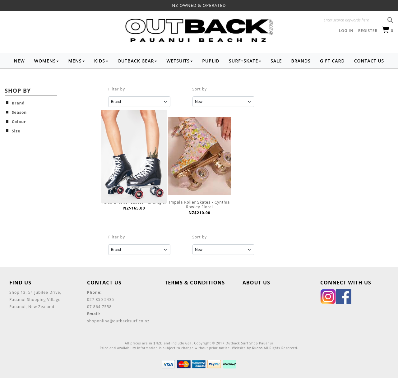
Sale (276, 61)
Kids (101, 61)
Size (16, 131)
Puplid (211, 61)
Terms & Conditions (195, 282)
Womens (46, 61)
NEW (19, 61)
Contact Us (369, 61)
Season (19, 112)
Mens (76, 61)
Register (367, 30)
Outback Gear (137, 61)
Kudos (257, 348)
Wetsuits (179, 61)
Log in (346, 30)
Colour (19, 121)
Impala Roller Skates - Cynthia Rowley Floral (199, 205)
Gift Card (332, 61)
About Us (256, 282)
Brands (301, 61)
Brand (18, 103)
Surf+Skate (245, 61)
